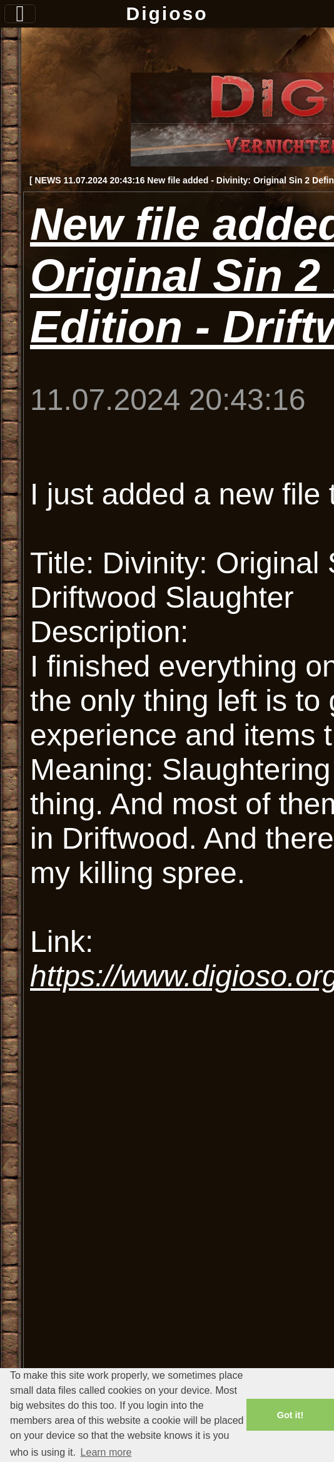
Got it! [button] (290, 1415)
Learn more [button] (106, 1452)
